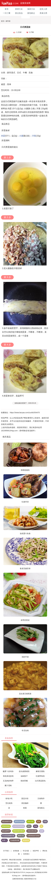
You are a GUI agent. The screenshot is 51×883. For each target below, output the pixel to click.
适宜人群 (43, 9)
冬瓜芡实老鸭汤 (18, 826)
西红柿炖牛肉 (6, 821)
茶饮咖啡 (24, 803)
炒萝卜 (4, 840)
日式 (19, 73)
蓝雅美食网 (25, 3)
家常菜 (8, 21)
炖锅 (35, 826)
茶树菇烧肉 (25, 470)
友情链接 (16, 851)
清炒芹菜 (25, 657)
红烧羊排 (25, 502)
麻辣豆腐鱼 (40, 771)
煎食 (31, 73)
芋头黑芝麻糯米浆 (8, 836)
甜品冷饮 (24, 798)
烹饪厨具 (9, 803)
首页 (6, 9)
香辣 (38, 821)
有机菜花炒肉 (8, 776)
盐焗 (41, 831)
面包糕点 (31, 13)
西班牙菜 (30, 821)
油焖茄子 (24, 776)
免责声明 (36, 851)
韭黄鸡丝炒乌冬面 (33, 836)
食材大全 (31, 9)
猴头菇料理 (6, 831)
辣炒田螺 (24, 781)
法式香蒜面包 (40, 781)
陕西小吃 (21, 836)
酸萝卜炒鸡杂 (8, 771)
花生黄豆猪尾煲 (25, 694)
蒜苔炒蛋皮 (25, 620)
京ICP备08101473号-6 (17, 872)
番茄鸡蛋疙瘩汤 (18, 831)
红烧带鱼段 (40, 776)
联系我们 (26, 854)
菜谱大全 (19, 9)
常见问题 (26, 851)
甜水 (28, 826)
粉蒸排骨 (26, 840)
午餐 (25, 73)
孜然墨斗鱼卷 (25, 533)
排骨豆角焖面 (19, 821)
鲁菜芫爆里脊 (25, 568)
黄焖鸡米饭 (6, 826)
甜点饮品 (19, 13)
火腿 (21, 136)
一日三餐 (6, 13)
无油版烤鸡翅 (14, 840)
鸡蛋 (3, 136)
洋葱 (34, 136)
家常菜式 (11, 73)
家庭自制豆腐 (32, 831)
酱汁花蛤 (8, 785)
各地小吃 (9, 798)
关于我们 (6, 851)
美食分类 (43, 13)
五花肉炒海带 (8, 781)
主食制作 (41, 798)
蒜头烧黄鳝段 (24, 771)
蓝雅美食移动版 (17, 879)
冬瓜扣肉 (25, 730)
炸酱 (45, 821)
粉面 (25, 808)
